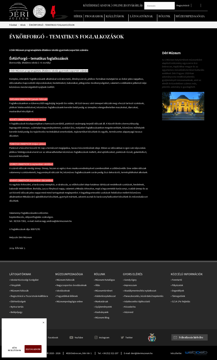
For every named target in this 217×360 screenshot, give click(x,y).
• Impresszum (130, 285)
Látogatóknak (141, 16)
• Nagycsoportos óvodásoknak (71, 285)
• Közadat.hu (129, 306)
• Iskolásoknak (62, 290)
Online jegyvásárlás (127, 5)
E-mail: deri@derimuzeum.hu (138, 353)
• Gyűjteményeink (103, 306)
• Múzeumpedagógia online (69, 301)
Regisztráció (182, 5)
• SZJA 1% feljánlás (180, 301)
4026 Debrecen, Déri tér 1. (79, 353)
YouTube (79, 337)
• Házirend (128, 312)
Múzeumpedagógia (190, 16)
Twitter (129, 337)
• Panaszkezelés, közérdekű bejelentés (143, 296)
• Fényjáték (15, 285)
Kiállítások (115, 16)
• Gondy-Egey (130, 279)
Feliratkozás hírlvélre (191, 337)
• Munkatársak (101, 301)
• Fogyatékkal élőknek (66, 296)
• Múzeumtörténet (103, 290)
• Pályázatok (177, 285)
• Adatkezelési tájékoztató (136, 301)
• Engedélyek (177, 290)
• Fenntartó (176, 279)
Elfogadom (33, 349)
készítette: (176, 353)
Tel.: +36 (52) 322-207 (108, 353)
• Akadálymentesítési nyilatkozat (139, 290)
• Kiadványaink (101, 312)
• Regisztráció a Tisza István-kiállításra (28, 296)
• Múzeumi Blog (101, 317)
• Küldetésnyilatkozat (105, 296)
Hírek (78, 16)
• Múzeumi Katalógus (104, 279)
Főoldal (13, 25)
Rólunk (164, 16)
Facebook (53, 337)
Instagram (104, 337)
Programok (94, 16)
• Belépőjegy (15, 312)
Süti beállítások (14, 349)
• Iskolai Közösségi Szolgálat (23, 279)
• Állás (97, 285)
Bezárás (42, 323)
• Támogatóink (178, 296)
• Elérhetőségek (17, 301)
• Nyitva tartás (16, 306)
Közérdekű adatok (97, 5)
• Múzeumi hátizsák (19, 290)
